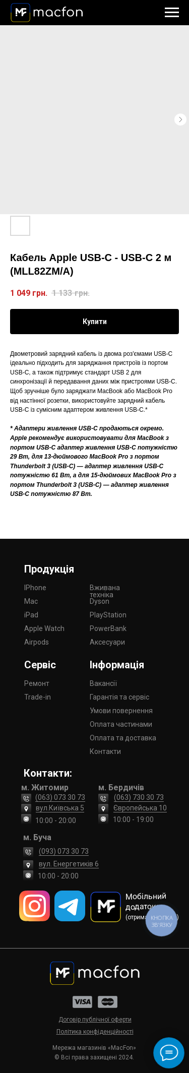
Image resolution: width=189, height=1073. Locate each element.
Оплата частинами (121, 724)
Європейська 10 (140, 808)
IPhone (35, 588)
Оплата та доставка (123, 738)
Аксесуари (107, 642)
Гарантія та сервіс (119, 697)
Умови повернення (121, 711)
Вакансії (103, 683)
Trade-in (37, 697)
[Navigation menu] (172, 13)
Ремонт (36, 683)
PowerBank (108, 628)
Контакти (105, 751)
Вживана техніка (105, 591)
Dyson (99, 601)
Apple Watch (44, 628)
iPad (31, 615)
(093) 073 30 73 (64, 851)
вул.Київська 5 (60, 808)
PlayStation (108, 615)
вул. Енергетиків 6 (69, 864)
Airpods (36, 642)
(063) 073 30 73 (60, 797)
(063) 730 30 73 (139, 797)
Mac (31, 601)
